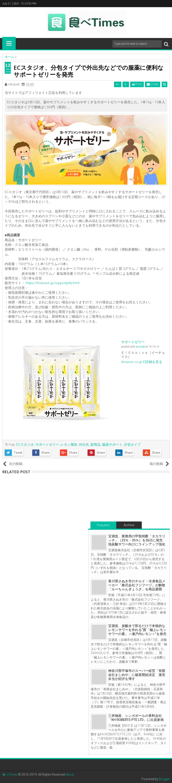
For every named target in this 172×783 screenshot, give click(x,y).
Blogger (164, 779)
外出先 (84, 445)
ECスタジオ (25, 445)
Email (152, 84)
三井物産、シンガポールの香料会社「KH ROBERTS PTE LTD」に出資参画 (136, 718)
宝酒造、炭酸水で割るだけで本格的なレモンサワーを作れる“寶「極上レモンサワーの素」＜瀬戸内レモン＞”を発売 (137, 630)
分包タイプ (132, 445)
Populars (103, 525)
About (69, 774)
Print (137, 84)
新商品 (95, 445)
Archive (129, 525)
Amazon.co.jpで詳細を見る (141, 362)
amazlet (140, 346)
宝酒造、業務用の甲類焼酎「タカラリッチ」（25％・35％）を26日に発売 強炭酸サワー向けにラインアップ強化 (137, 540)
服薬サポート (112, 445)
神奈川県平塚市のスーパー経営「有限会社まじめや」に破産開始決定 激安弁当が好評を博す (136, 675)
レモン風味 (68, 445)
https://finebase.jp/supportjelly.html (52, 283)
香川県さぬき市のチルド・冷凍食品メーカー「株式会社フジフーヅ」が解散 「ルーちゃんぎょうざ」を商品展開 (138, 585)
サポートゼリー (133, 342)
